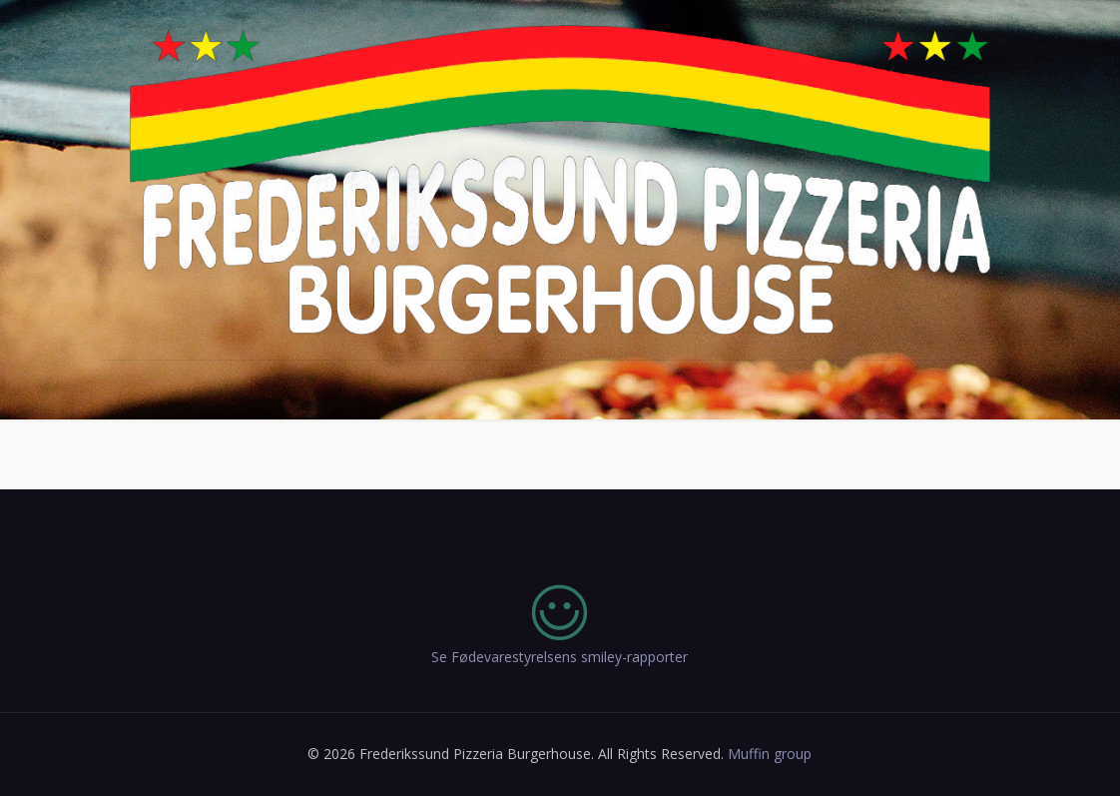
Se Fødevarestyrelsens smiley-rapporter (559, 656)
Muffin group (770, 753)
